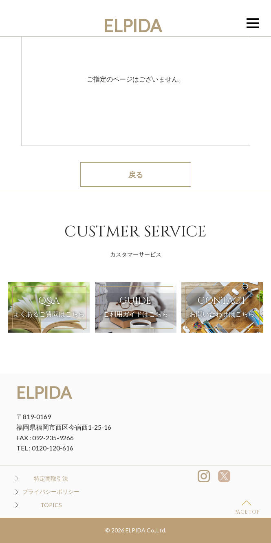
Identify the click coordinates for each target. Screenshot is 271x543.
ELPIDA (132, 25)
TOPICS (51, 504)
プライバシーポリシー (50, 491)
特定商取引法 (51, 478)
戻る (135, 174)
